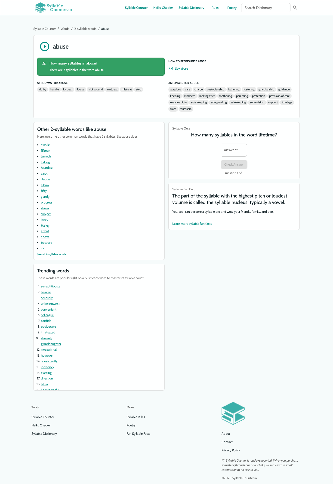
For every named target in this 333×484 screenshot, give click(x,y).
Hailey (45, 225)
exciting (46, 373)
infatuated (48, 332)
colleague (47, 315)
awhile (45, 145)
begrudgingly (50, 390)
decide (45, 179)
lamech (46, 156)
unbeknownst (50, 304)
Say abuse (178, 68)
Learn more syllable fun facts (192, 223)
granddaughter (51, 344)
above (45, 237)
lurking (45, 162)
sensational (49, 350)
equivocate (48, 326)
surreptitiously (50, 286)
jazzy (44, 220)
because (46, 242)
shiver (45, 208)
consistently (49, 361)
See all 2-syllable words (51, 254)
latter (44, 384)
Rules (215, 7)
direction (47, 378)
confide (46, 321)
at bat (45, 231)
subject (46, 214)
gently (45, 196)
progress (46, 202)
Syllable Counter (136, 7)
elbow (45, 185)
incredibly (47, 367)
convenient (48, 309)
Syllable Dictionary (191, 7)
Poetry (232, 7)
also (43, 248)
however (47, 355)
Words (65, 29)
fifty (44, 191)
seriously (47, 298)
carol (44, 173)
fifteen (45, 150)
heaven (46, 292)
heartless (47, 168)
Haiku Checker (163, 7)
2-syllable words (85, 29)
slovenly (46, 338)
